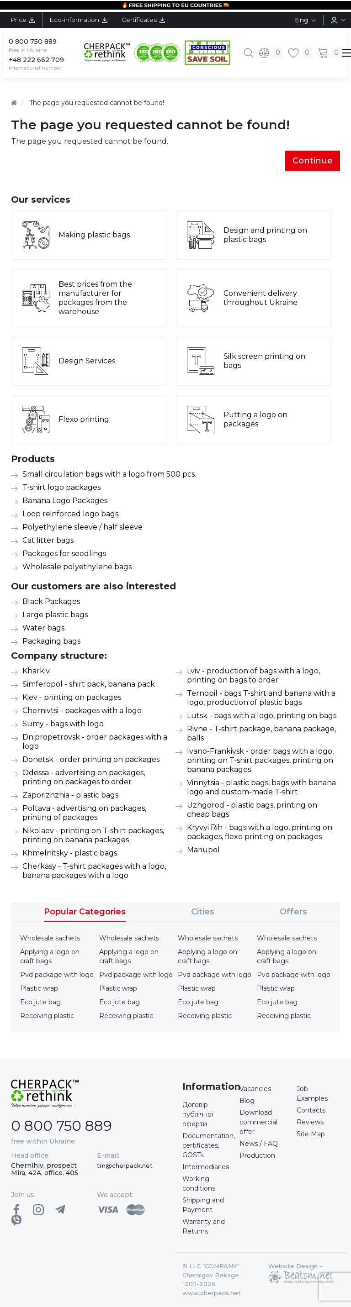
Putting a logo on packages (255, 420)
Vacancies (255, 1089)
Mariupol (203, 850)
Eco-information (81, 20)
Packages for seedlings (64, 554)
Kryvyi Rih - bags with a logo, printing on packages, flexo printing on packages (259, 832)
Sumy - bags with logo (63, 724)
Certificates (148, 20)
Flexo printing (84, 419)
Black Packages (51, 602)
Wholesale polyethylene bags (77, 567)
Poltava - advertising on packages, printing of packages (84, 813)
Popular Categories (85, 912)
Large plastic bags (55, 615)
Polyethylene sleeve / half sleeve (82, 527)
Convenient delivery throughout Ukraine (260, 298)
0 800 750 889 (33, 41)
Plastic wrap (39, 989)
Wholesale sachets (50, 938)
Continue (312, 161)
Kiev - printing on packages (71, 697)
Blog (247, 1101)
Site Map (311, 1134)
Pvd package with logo (57, 975)
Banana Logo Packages (64, 501)
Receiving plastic (47, 1016)
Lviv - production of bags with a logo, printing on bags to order (253, 676)
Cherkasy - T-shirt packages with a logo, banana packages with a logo (94, 871)
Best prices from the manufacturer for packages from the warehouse (95, 298)
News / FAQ (258, 1144)
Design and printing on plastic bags (265, 235)
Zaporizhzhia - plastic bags (70, 795)
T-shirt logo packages (61, 487)
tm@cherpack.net (125, 1165)
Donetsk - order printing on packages (91, 760)
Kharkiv (36, 671)
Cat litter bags (48, 540)
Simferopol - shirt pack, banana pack (88, 684)
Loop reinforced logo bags (70, 514)
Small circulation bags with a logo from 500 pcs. (109, 474)
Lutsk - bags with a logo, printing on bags (261, 716)
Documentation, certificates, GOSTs (208, 1146)
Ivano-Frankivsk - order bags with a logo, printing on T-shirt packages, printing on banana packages (260, 760)
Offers (293, 912)
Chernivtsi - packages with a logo (82, 711)
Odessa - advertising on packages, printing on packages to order (83, 778)
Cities (202, 912)
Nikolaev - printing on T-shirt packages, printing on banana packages (93, 836)
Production (257, 1156)
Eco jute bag (40, 1002)
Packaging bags (51, 641)
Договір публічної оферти (197, 1115)
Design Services (86, 361)
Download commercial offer (258, 1122)
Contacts (311, 1111)
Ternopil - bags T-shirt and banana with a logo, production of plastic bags (261, 698)
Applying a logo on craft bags (50, 957)
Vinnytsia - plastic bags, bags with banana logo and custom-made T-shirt (261, 788)
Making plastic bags (94, 235)
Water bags (43, 628)
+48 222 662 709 (36, 60)
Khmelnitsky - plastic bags (69, 853)
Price (24, 20)
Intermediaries (205, 1167)
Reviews (310, 1122)
